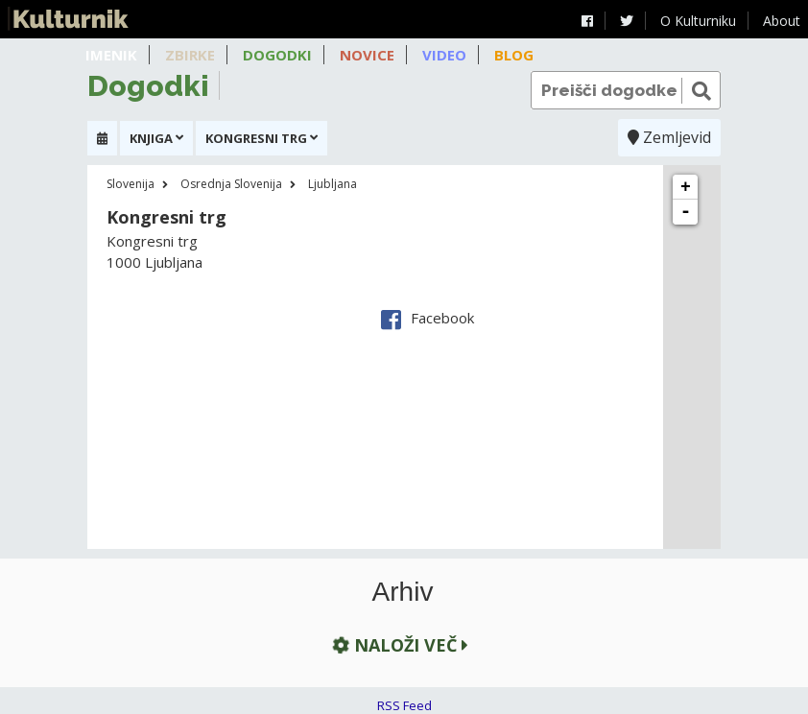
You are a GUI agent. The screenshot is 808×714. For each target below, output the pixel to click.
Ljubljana (332, 184)
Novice (367, 54)
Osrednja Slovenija (231, 184)
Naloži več (398, 644)
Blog (514, 54)
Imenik (111, 54)
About (781, 21)
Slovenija (130, 184)
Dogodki (277, 54)
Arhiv (403, 592)
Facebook (427, 317)
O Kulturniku (698, 21)
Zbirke (190, 54)
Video (444, 54)
